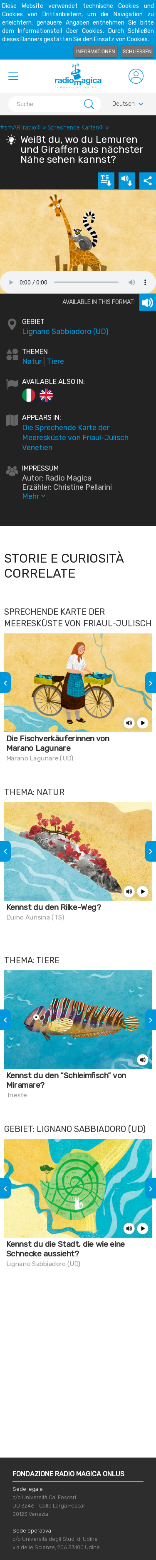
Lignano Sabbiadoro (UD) (65, 331)
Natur (32, 361)
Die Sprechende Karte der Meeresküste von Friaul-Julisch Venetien (75, 437)
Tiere (55, 361)
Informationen (95, 52)
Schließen (137, 52)
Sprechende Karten (75, 127)
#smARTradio (20, 127)
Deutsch (128, 104)
